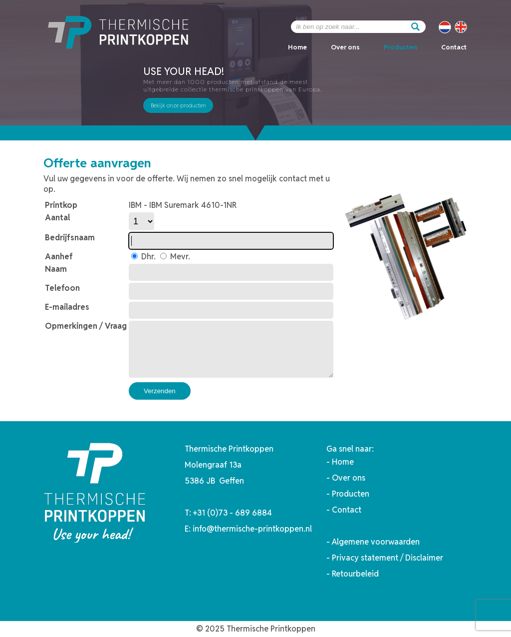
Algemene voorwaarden (376, 542)
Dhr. (147, 256)
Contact (454, 47)
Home (297, 47)
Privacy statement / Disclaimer (387, 558)
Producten (400, 47)
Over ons (345, 47)
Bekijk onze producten (178, 105)
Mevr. (179, 256)
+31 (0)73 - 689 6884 (232, 513)
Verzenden (160, 391)
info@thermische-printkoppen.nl (252, 529)
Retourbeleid (355, 574)
